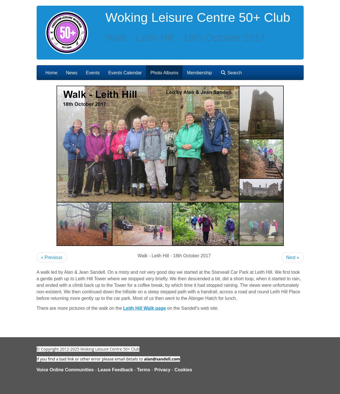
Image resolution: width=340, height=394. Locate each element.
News (71, 72)
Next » (292, 257)
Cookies (183, 369)
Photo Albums (164, 72)
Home (51, 72)
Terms (143, 369)
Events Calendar (125, 72)
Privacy (162, 369)
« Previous (51, 257)
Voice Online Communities (65, 369)
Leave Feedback (115, 369)
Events (93, 72)
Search (231, 72)
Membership (199, 72)
